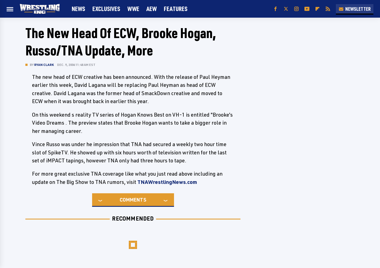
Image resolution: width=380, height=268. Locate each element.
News (78, 8)
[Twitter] (285, 9)
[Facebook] (275, 9)
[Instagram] (296, 9)
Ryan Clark (44, 65)
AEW (151, 8)
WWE (133, 8)
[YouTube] (306, 9)
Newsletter (355, 9)
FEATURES (176, 8)
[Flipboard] (317, 9)
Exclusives (106, 8)
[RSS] (327, 9)
